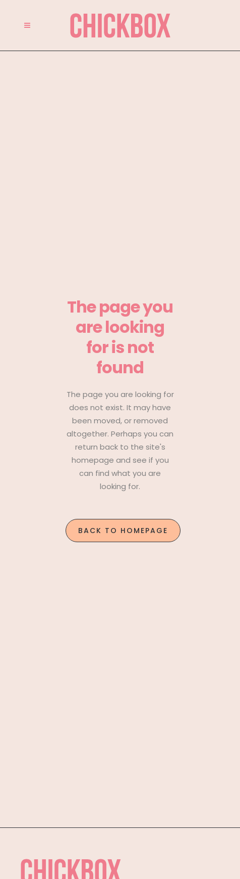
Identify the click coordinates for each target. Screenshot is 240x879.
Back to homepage (123, 530)
